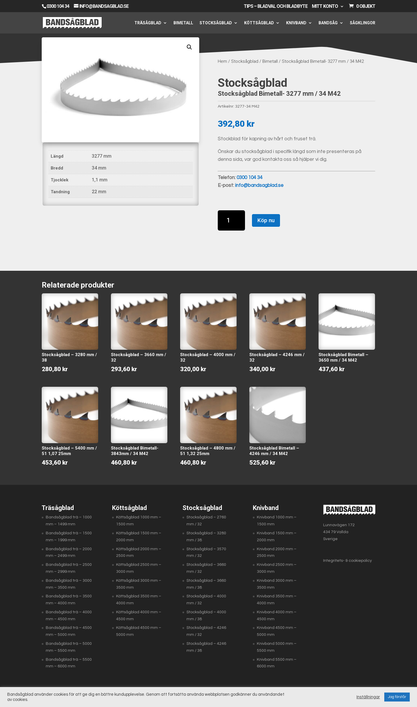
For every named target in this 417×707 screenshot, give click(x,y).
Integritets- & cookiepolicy (347, 561)
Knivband (296, 23)
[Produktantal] (231, 220)
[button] (189, 47)
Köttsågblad (259, 23)
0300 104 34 (58, 6)
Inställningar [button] (368, 697)
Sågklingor (362, 23)
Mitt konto (325, 6)
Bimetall (183, 23)
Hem (222, 61)
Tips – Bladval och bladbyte (276, 6)
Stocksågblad (216, 23)
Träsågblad (147, 23)
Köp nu (266, 220)
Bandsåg (328, 23)
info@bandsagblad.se (259, 185)
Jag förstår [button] (397, 697)
